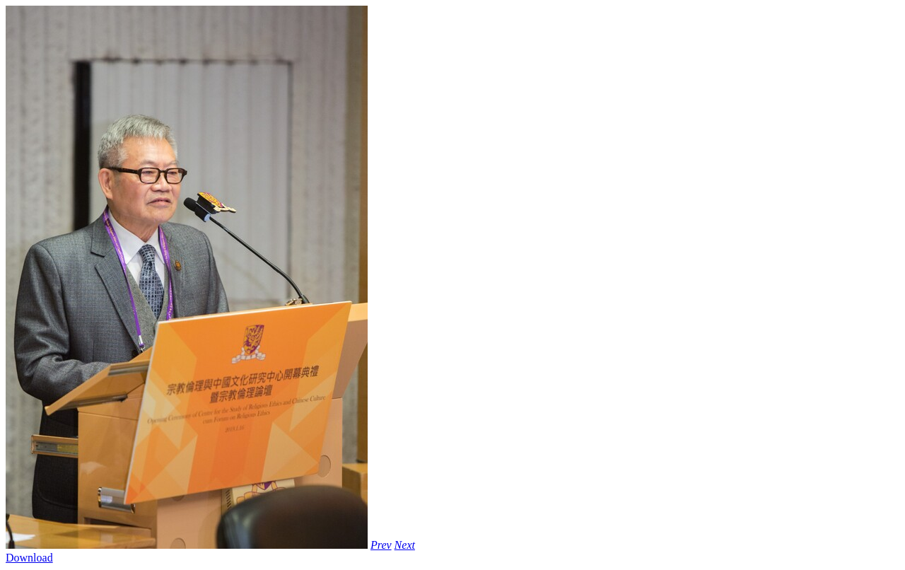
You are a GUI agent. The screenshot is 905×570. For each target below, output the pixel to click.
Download (29, 558)
